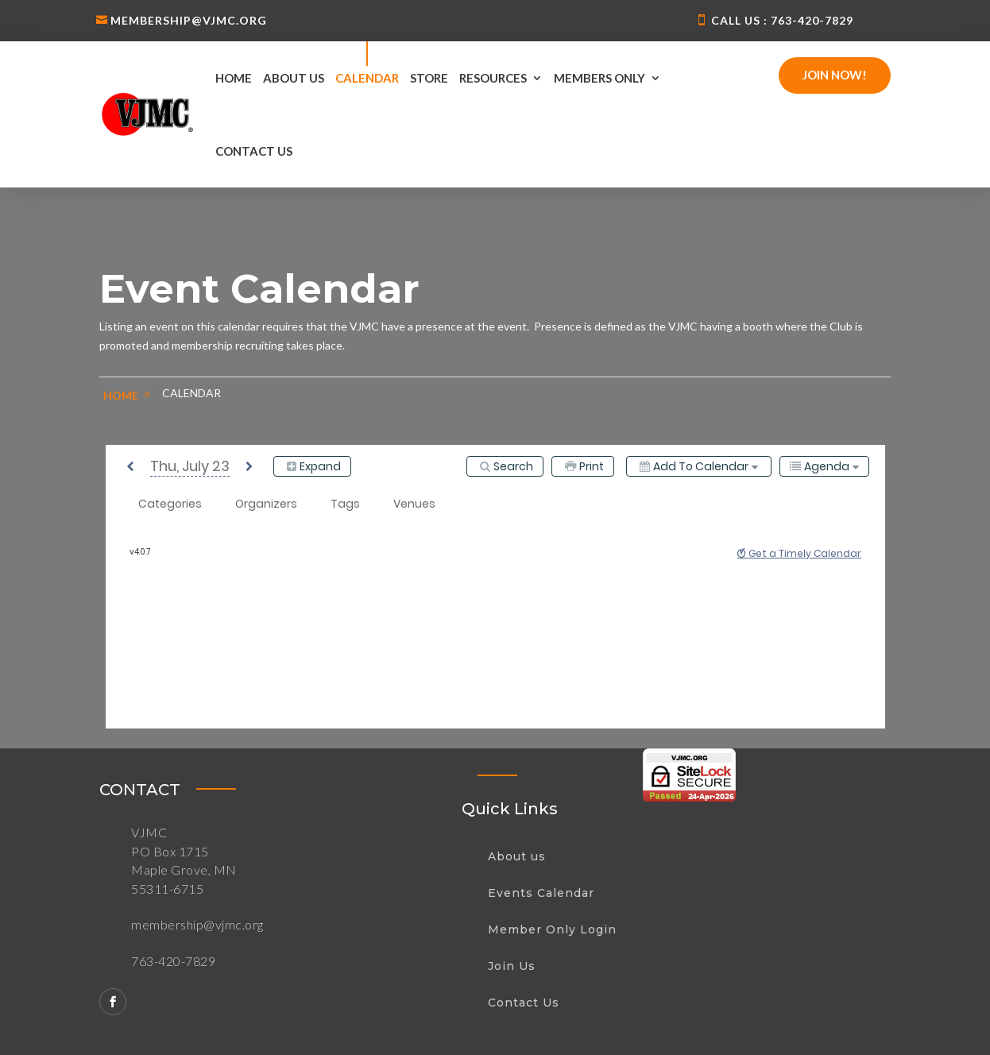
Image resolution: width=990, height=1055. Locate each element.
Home (233, 78)
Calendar (367, 78)
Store (429, 78)
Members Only (599, 78)
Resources (493, 78)
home (120, 395)
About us (293, 78)
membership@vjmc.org (188, 20)
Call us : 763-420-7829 (782, 20)
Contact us (253, 151)
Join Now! (834, 75)
